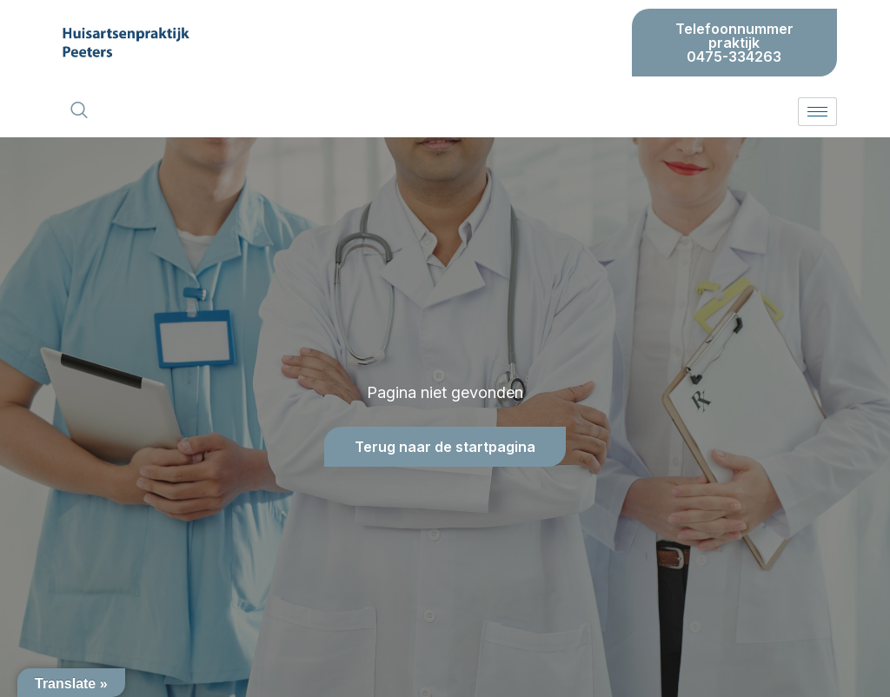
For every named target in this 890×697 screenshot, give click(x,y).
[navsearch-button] (79, 111)
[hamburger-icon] (817, 111)
